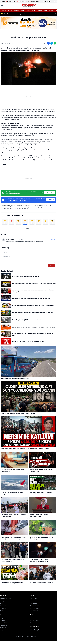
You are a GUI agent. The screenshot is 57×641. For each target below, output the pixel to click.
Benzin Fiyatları (34, 610)
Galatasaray (3, 622)
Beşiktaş (2, 620)
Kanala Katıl (49, 193)
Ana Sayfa (3, 10)
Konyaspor (3, 618)
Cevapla (53, 239)
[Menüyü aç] (2, 5)
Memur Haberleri (34, 605)
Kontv (1, 603)
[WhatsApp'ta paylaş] (55, 43)
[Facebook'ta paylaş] (48, 43)
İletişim (31, 618)
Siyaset (28, 10)
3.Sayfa (34, 10)
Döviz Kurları (33, 601)
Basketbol (3, 627)
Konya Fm (3, 608)
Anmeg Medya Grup (5, 598)
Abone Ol (50, 199)
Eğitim (40, 10)
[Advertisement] (28, 97)
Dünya (51, 10)
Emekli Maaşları (34, 608)
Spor (22, 10)
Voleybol (2, 630)
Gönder (51, 266)
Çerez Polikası (34, 620)
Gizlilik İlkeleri (33, 622)
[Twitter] (35, 629)
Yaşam (45, 10)
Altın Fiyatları (33, 603)
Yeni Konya (3, 605)
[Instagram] (38, 629)
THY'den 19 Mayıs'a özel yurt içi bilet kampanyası (16, 14)
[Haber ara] (56, 13)
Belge (1, 610)
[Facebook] (30, 629)
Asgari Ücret (33, 598)
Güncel (10, 10)
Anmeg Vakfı (3, 601)
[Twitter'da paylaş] (51, 43)
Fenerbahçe (3, 625)
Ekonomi (16, 10)
